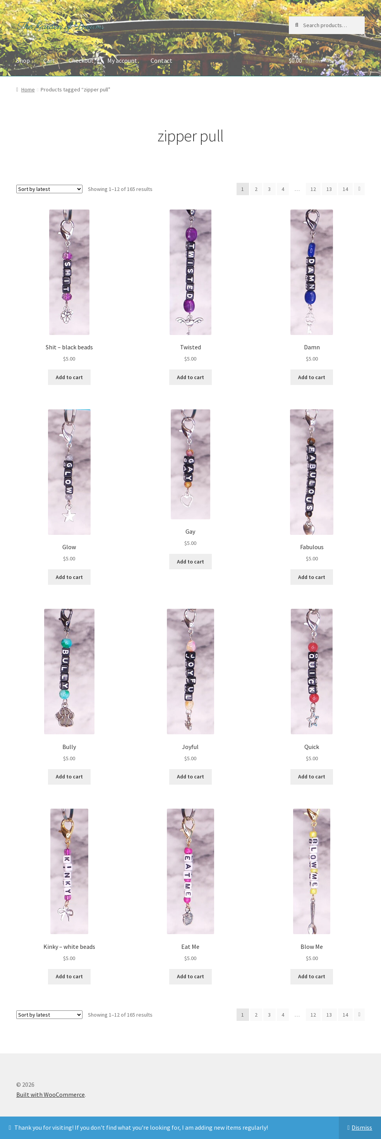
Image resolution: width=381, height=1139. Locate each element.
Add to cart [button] (69, 377)
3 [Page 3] (269, 189)
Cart (49, 60)
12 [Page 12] (313, 189)
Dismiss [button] (362, 1127)
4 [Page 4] (282, 189)
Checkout (81, 60)
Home (28, 89)
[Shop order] (49, 189)
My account (122, 60)
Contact (161, 60)
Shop (23, 60)
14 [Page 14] (345, 189)
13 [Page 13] (329, 189)
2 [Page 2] (256, 189)
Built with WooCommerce (50, 1094)
